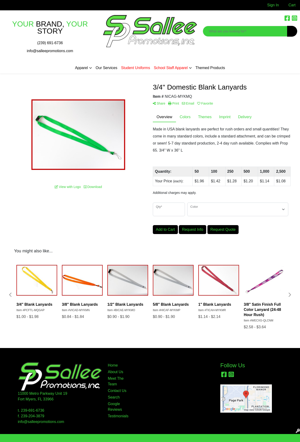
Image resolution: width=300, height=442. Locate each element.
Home (113, 365)
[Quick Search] (245, 31)
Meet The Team (116, 381)
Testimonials (118, 416)
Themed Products (210, 68)
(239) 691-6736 (50, 43)
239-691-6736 (32, 410)
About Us (115, 372)
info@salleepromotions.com (50, 51)
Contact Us (117, 391)
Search (114, 397)
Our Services (106, 68)
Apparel (81, 68)
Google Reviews (115, 406)
